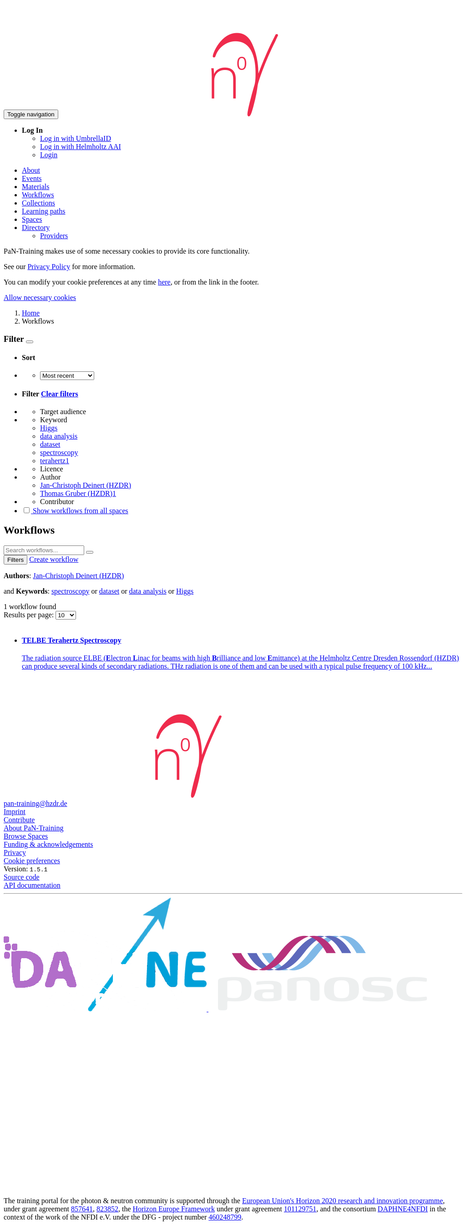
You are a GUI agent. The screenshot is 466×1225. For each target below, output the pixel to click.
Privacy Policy (48, 266)
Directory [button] (36, 227)
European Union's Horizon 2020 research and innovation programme (342, 1201)
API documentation (32, 885)
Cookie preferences (32, 861)
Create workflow (53, 559)
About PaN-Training (33, 828)
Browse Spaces (26, 836)
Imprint (14, 811)
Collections (38, 203)
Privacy (15, 852)
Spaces (32, 219)
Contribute (19, 820)
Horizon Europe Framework (173, 1209)
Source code (22, 877)
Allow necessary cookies (40, 297)
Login (48, 155)
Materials (35, 186)
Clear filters (59, 394)
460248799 (224, 1217)
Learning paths (44, 211)
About (31, 170)
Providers (54, 236)
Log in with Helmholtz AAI (80, 146)
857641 (82, 1209)
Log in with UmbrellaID (75, 138)
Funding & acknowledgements (48, 844)
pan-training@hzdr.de (35, 803)
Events (32, 178)
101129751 (300, 1209)
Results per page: (30, 615)
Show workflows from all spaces (75, 511)
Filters (15, 559)
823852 (107, 1209)
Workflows (38, 195)
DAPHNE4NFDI (403, 1209)
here (164, 282)
